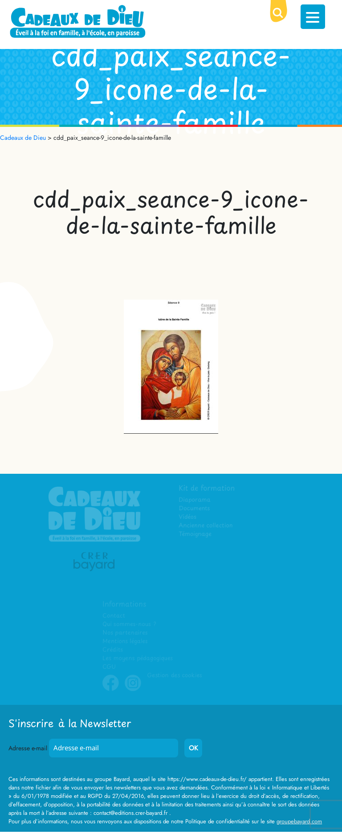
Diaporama (195, 500)
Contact (114, 616)
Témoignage (195, 534)
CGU (109, 667)
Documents (194, 509)
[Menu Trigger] (313, 16)
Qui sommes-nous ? (129, 624)
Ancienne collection (206, 526)
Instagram (133, 689)
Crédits (113, 650)
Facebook (111, 689)
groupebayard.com (299, 821)
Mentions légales (125, 641)
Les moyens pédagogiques (137, 658)
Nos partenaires (125, 633)
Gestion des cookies (174, 675)
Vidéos (188, 517)
